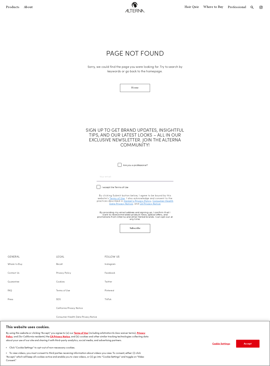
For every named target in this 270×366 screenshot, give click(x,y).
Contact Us (13, 272)
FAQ (10, 290)
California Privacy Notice (69, 308)
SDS (58, 299)
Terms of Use (117, 198)
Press (10, 299)
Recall (59, 264)
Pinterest (109, 290)
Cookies (60, 281)
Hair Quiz (192, 7)
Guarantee (13, 281)
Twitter (108, 281)
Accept (248, 343)
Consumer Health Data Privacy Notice (76, 316)
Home (135, 88)
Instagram (110, 264)
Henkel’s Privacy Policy (137, 200)
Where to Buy (213, 7)
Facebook (110, 272)
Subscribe (135, 228)
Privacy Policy (63, 272)
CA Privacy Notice (150, 203)
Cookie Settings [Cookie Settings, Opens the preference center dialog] (221, 343)
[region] (135, 343)
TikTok (108, 299)
